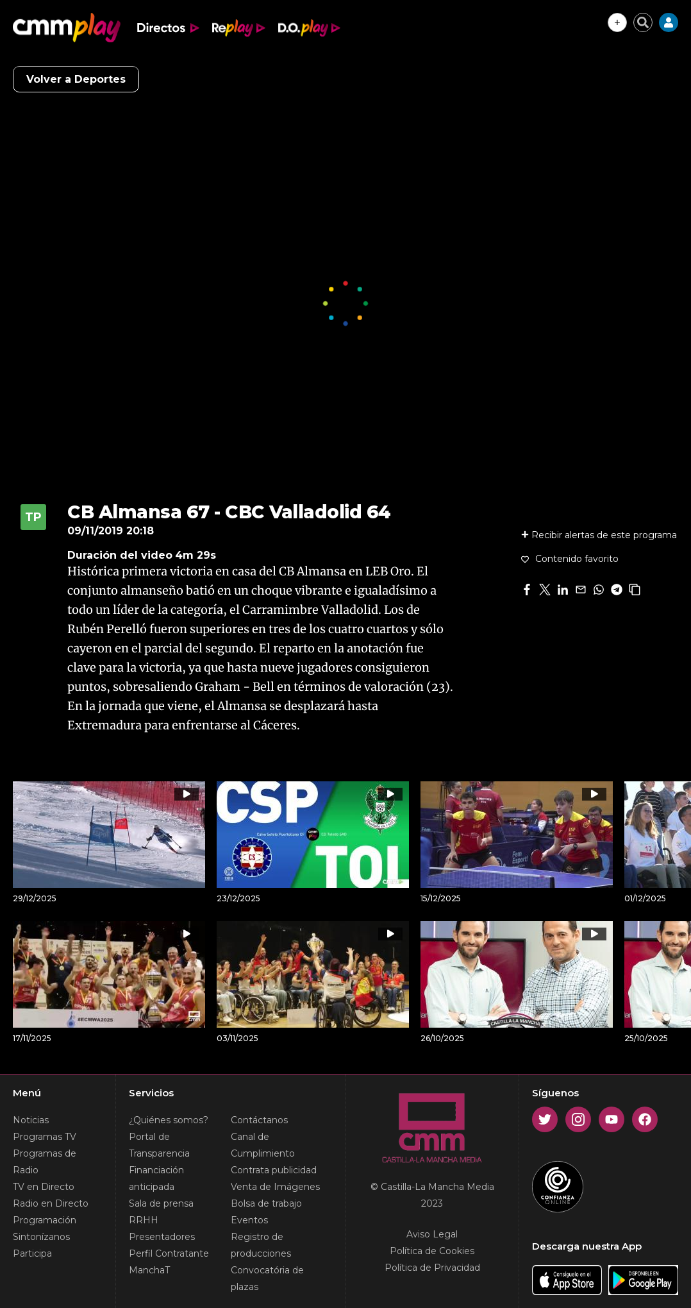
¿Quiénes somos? (168, 1120)
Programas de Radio (44, 1162)
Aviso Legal (432, 1234)
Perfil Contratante (169, 1253)
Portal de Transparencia (159, 1145)
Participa (32, 1253)
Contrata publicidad (274, 1170)
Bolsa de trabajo (266, 1203)
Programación (44, 1220)
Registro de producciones (261, 1245)
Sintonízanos (41, 1237)
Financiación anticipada (156, 1178)
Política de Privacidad (432, 1267)
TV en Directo (43, 1187)
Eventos (249, 1220)
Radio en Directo (50, 1203)
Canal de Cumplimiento (263, 1145)
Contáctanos (259, 1120)
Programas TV (44, 1136)
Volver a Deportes (76, 79)
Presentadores (162, 1237)
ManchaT (149, 1270)
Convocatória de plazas (267, 1278)
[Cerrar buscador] (643, 22)
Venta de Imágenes (275, 1187)
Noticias (31, 1120)
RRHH (143, 1220)
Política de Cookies (432, 1251)
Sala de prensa (161, 1203)
